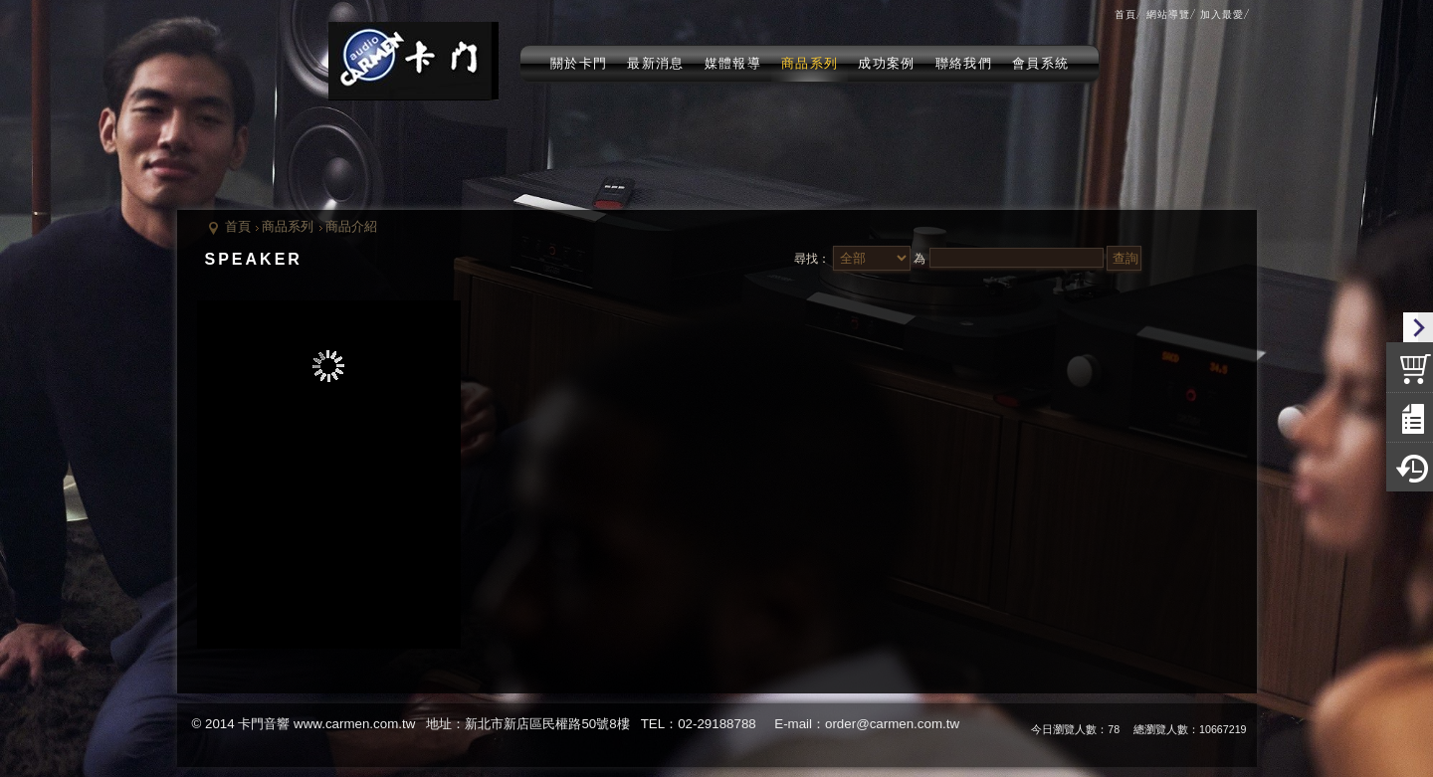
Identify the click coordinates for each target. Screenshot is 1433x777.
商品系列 (287, 226)
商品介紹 (351, 226)
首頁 (238, 226)
